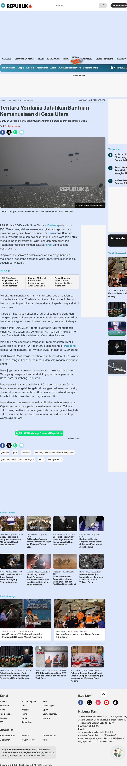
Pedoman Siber (50, 735)
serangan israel (55, 459)
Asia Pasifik (42, 67)
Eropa (21, 67)
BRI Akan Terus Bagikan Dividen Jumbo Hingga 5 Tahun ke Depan (10, 282)
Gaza (50, 233)
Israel (49, 244)
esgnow (122, 58)
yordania (4, 452)
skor (40, 58)
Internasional (13, 100)
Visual (24, 718)
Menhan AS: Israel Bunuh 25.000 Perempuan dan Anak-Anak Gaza (37, 282)
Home (2, 100)
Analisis (25, 709)
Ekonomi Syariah (24, 58)
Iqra (23, 705)
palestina (26, 452)
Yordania (52, 225)
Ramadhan (26, 722)
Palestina (69, 345)
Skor (45, 701)
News (75, 58)
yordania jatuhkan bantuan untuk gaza (17, 459)
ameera (6, 58)
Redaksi (25, 735)
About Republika (8, 735)
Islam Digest (48, 705)
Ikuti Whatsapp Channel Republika (39, 433)
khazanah (53, 58)
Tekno (24, 714)
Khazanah (4, 705)
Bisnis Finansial (104, 58)
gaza (15, 452)
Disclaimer (5, 739)
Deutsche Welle (119, 5)
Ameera (3, 701)
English (46, 718)
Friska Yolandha (12, 126)
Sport (45, 709)
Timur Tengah (8, 67)
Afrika (53, 67)
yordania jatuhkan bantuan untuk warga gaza (54, 452)
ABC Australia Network (69, 67)
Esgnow (4, 718)
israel (41, 459)
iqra (65, 58)
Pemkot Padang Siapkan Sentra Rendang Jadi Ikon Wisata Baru (63, 282)
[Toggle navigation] (3, 5)
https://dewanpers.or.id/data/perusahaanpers (23, 755)
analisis (87, 58)
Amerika (30, 67)
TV (1, 722)
